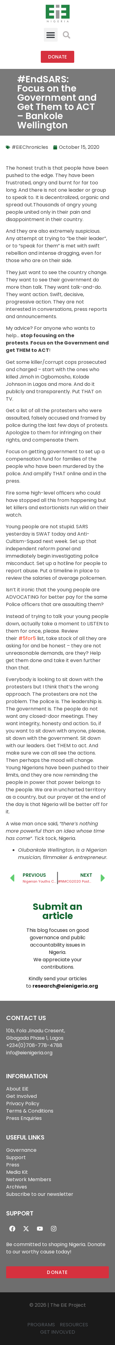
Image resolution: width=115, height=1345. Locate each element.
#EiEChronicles (30, 147)
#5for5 (27, 638)
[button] (51, 35)
